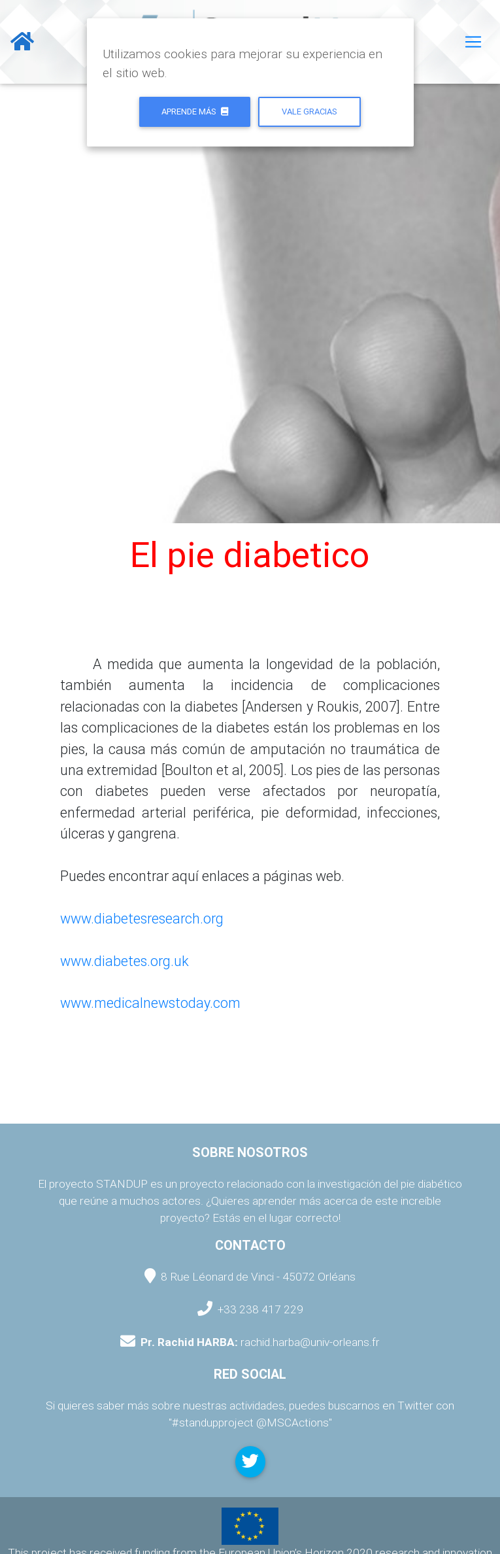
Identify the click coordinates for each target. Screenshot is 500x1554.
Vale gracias (309, 111)
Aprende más (194, 111)
